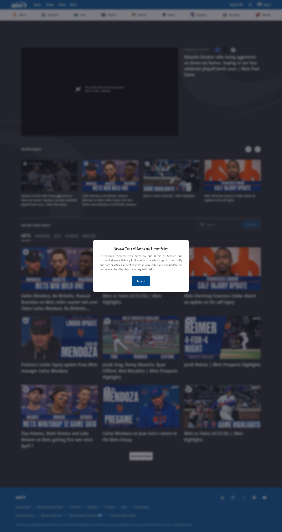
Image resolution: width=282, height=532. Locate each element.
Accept (141, 281)
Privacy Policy (129, 260)
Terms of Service (165, 255)
